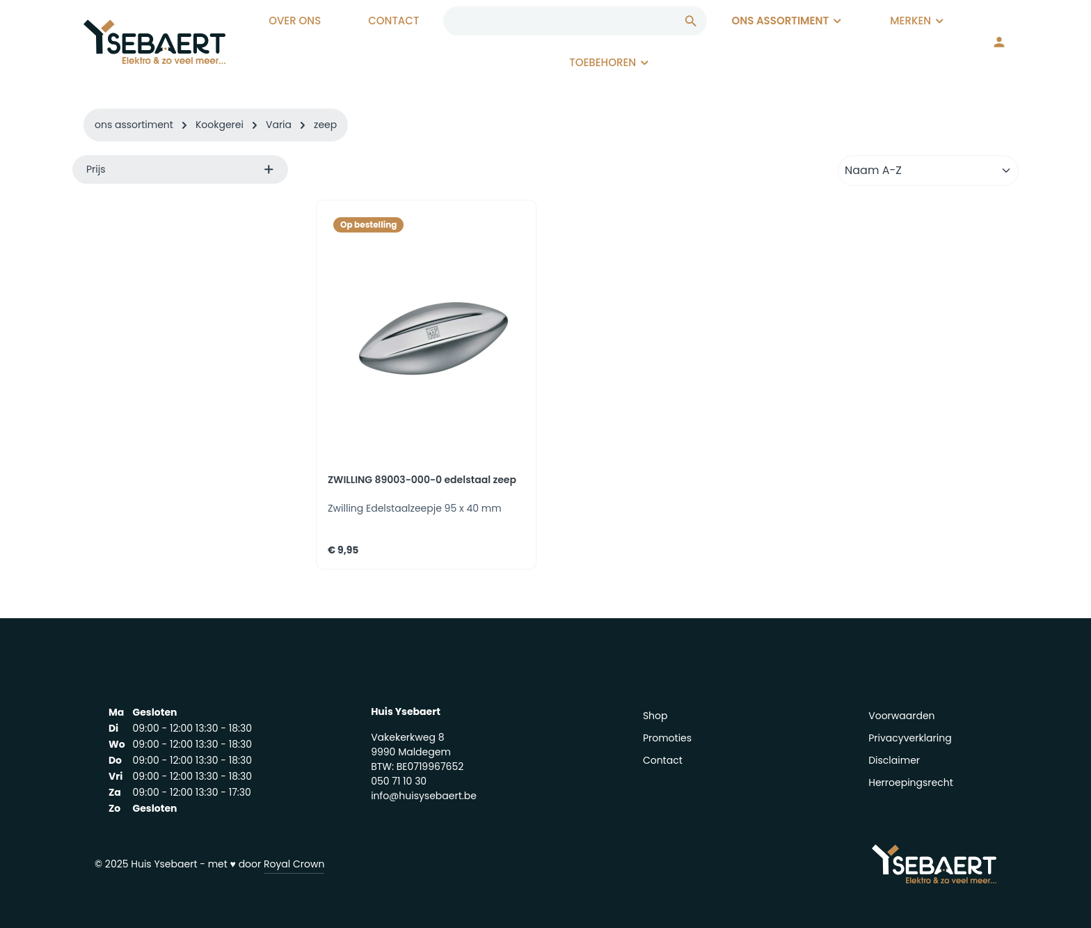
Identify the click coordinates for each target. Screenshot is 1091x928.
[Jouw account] (999, 41)
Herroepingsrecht (910, 782)
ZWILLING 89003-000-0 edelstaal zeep (422, 480)
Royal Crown (294, 864)
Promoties (667, 738)
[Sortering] (928, 170)
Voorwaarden (901, 716)
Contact (663, 760)
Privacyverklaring (909, 738)
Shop (655, 716)
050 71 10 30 (399, 781)
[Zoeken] (691, 21)
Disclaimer (894, 760)
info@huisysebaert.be (424, 796)
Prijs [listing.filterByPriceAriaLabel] (180, 169)
